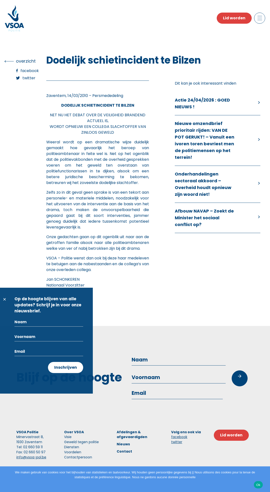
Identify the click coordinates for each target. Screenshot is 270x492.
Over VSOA (74, 432)
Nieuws (123, 444)
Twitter (28, 78)
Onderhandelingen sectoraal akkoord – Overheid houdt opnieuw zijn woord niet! (203, 184)
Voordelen (72, 452)
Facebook (29, 70)
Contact (124, 451)
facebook (179, 436)
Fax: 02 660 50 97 (31, 452)
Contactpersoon (78, 457)
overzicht (26, 61)
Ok (258, 485)
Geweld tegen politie (81, 442)
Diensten (71, 447)
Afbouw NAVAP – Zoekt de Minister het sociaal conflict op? (204, 218)
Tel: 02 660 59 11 (29, 447)
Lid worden (234, 18)
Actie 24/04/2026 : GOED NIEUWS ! (202, 103)
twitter (176, 442)
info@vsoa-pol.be (31, 457)
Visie (68, 436)
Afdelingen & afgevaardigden (132, 434)
